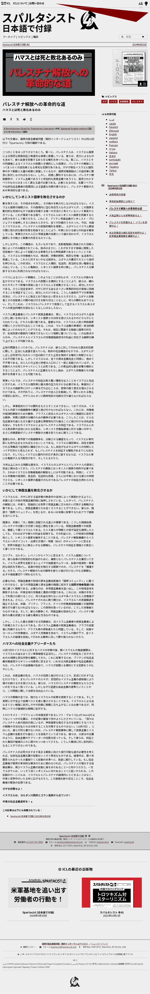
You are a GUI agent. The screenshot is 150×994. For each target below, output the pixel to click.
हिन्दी (94, 963)
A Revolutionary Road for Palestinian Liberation (29, 128)
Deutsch (113, 127)
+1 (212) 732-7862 (34, 842)
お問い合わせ (36, 3)
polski (140, 964)
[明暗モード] (146, 3)
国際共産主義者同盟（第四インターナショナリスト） (65, 943)
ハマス (113, 101)
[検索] (143, 37)
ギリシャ (74, 954)
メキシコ (92, 954)
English (113, 134)
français (113, 145)
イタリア (83, 954)
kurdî (134, 963)
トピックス (24, 37)
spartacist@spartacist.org (69, 842)
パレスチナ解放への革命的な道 (125, 208)
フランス (55, 954)
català (112, 123)
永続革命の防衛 (117, 194)
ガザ (104, 101)
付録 (76, 128)
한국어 (112, 156)
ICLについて (20, 3)
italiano (113, 152)
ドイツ (47, 954)
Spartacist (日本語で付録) (71, 835)
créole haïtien (103, 963)
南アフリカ (128, 954)
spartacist (129, 842)
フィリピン (102, 954)
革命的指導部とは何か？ (122, 201)
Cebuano (24, 964)
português (115, 159)
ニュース (95, 943)
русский (113, 163)
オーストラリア (29, 954)
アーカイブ (9, 37)
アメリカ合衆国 (115, 954)
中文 (111, 174)
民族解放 (124, 101)
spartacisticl (103, 842)
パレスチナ (137, 101)
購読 (35, 37)
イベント (104, 943)
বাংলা (10, 964)
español (113, 138)
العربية (111, 120)
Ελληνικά (114, 130)
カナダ (40, 954)
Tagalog (114, 166)
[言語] (141, 4)
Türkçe (113, 170)
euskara (113, 141)
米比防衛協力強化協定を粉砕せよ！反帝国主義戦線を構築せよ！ (128, 234)
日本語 (121, 963)
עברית (112, 148)
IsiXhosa (41, 967)
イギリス (64, 954)
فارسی (74, 963)
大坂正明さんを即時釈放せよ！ (125, 215)
